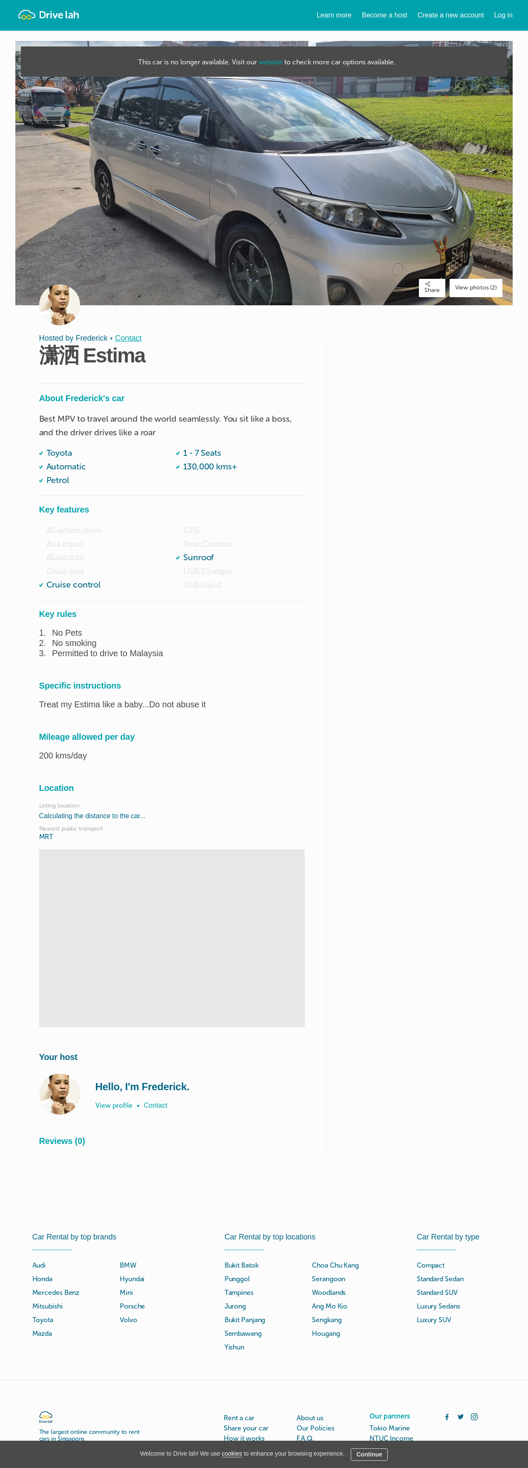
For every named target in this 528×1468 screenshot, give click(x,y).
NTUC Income (391, 1438)
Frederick (92, 338)
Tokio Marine (389, 1428)
